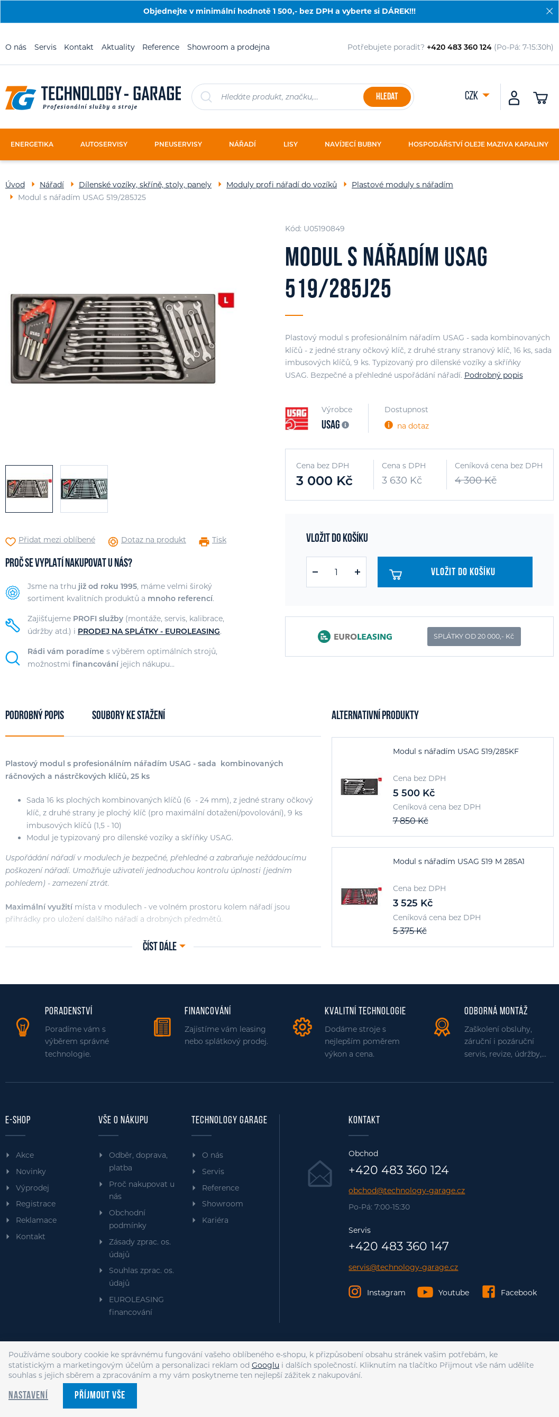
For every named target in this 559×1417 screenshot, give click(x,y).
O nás (15, 47)
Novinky (31, 1171)
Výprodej (32, 1188)
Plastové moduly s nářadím (402, 184)
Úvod (15, 184)
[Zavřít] (549, 11)
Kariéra (215, 1220)
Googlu (265, 1365)
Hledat (387, 97)
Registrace (36, 1204)
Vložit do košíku (445, 574)
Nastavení (28, 1396)
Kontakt (79, 47)
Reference (160, 47)
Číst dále (160, 947)
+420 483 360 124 (399, 1170)
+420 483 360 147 (399, 1247)
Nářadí (52, 184)
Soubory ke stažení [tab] (128, 716)
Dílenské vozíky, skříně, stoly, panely (145, 184)
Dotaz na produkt (153, 540)
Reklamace (36, 1220)
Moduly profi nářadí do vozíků (281, 184)
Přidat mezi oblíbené (57, 540)
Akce (25, 1155)
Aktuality (118, 47)
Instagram (386, 1292)
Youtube (453, 1292)
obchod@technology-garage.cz (407, 1191)
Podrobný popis (493, 375)
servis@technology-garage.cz (403, 1267)
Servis (45, 47)
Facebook (519, 1292)
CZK (472, 96)
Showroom (222, 1204)
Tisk (219, 540)
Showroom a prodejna (228, 47)
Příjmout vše (100, 1396)
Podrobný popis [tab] (34, 716)
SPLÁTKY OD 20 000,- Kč (474, 636)
